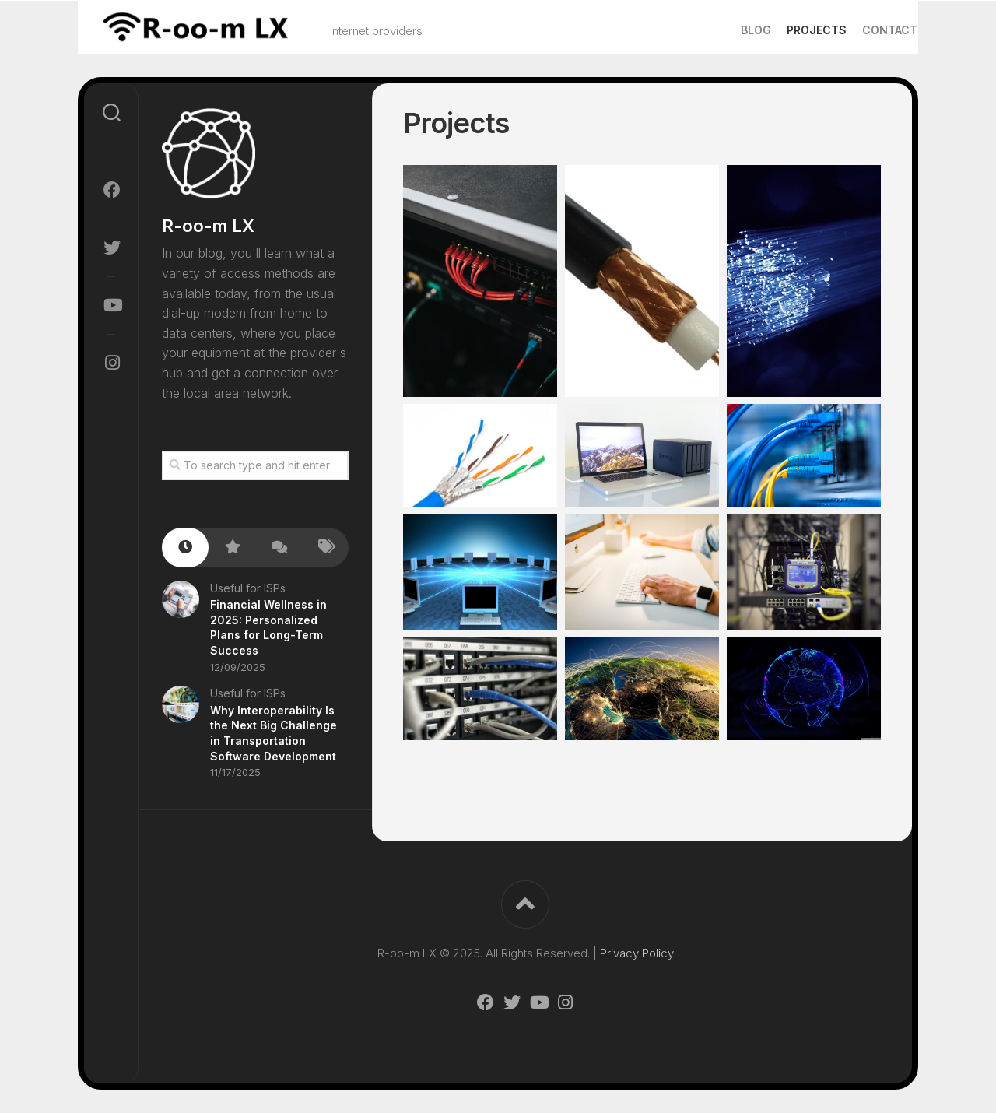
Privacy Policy (637, 953)
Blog (725, 30)
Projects (786, 30)
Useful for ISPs (248, 588)
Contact (859, 30)
